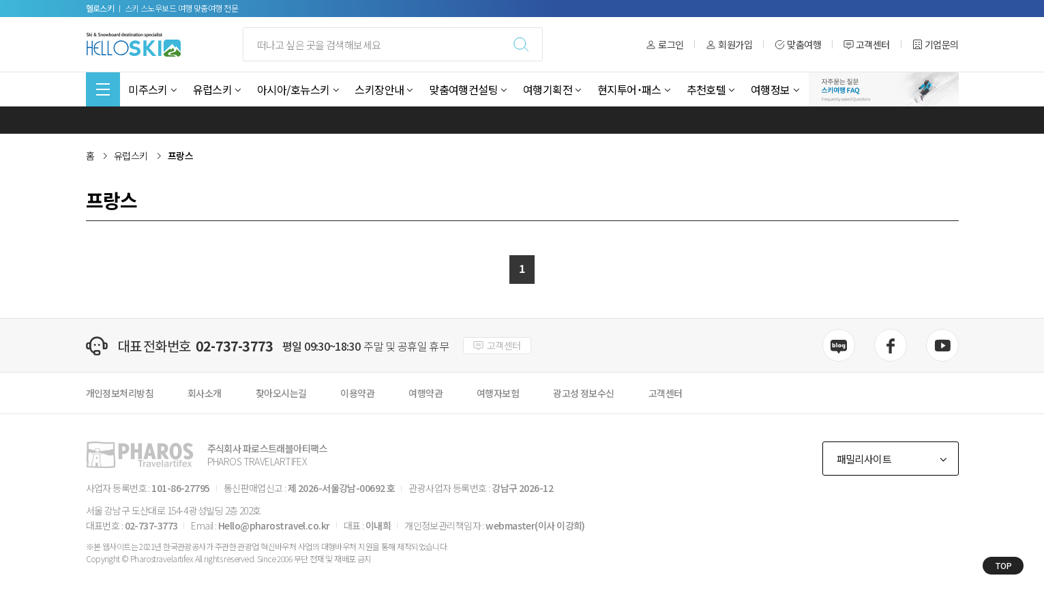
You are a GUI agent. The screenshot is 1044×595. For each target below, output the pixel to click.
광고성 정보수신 (583, 393)
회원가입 (729, 45)
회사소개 (205, 393)
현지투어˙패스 (629, 89)
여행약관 (425, 393)
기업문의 (935, 45)
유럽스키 (213, 89)
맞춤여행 (798, 45)
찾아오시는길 (281, 393)
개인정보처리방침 (120, 393)
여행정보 (770, 89)
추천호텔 (706, 89)
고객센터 (867, 45)
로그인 (664, 45)
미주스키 (148, 89)
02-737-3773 (234, 346)
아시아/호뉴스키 (293, 89)
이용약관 (357, 393)
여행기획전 (547, 89)
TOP (1003, 565)
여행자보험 (498, 393)
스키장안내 (379, 89)
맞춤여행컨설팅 (463, 89)
